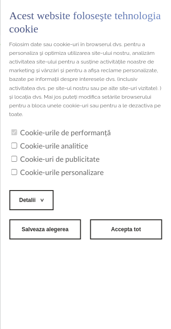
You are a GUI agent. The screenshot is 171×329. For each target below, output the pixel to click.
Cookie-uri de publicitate (55, 159)
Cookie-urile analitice (49, 146)
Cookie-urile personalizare (57, 172)
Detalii (27, 200)
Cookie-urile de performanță (61, 133)
